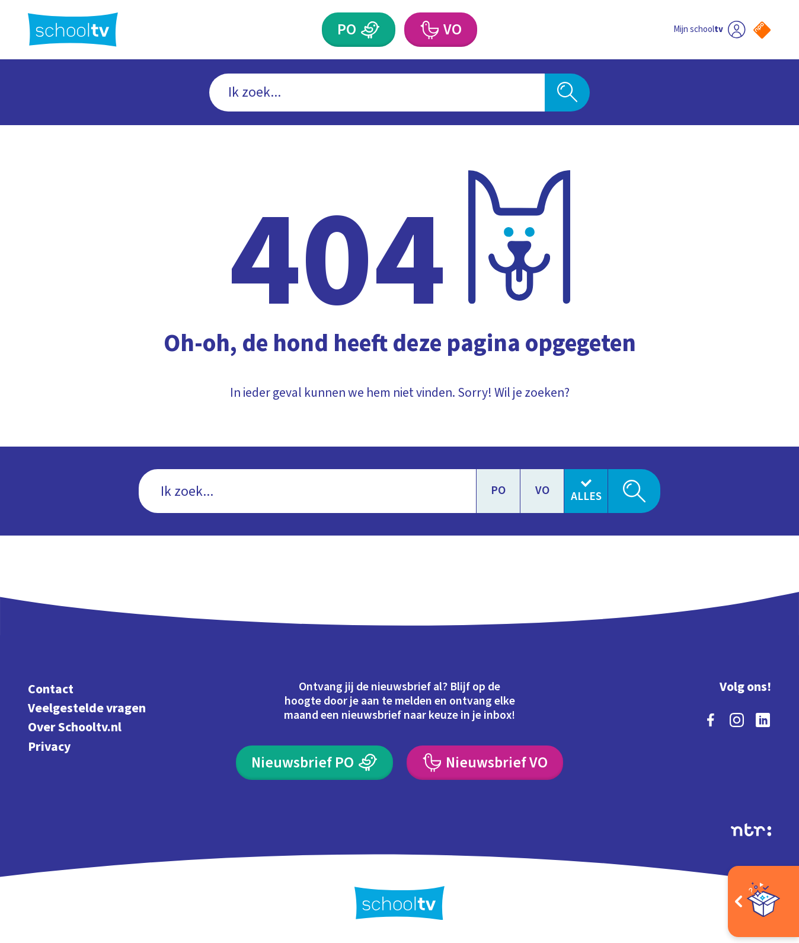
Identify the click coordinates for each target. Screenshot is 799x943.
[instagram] (737, 720)
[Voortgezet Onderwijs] (440, 29)
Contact (50, 689)
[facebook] (711, 720)
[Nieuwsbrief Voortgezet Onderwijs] (485, 763)
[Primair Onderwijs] (358, 29)
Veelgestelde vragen (87, 708)
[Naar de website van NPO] (762, 30)
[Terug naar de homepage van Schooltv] (73, 29)
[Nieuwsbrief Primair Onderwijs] (314, 763)
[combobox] (377, 92)
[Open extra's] (763, 901)
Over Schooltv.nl (75, 727)
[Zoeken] (567, 92)
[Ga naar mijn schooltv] (709, 29)
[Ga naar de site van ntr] (751, 829)
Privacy (49, 747)
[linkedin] (763, 720)
